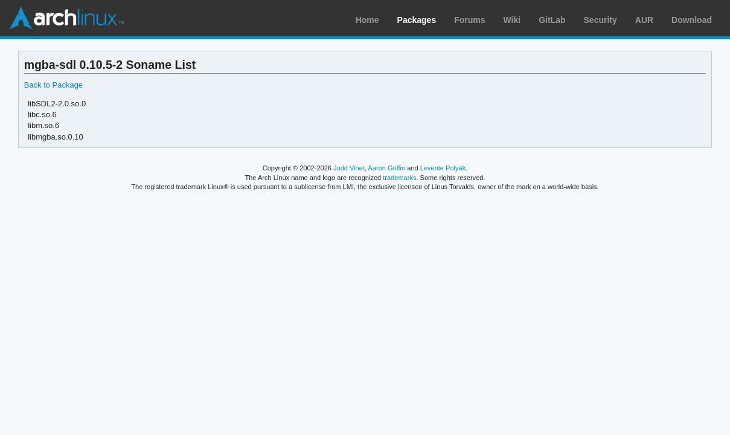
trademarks (399, 177)
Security (600, 20)
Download (691, 20)
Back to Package (53, 84)
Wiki (512, 20)
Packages (417, 20)
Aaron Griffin (386, 168)
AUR (644, 20)
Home (367, 20)
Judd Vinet (349, 168)
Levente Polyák (443, 168)
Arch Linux (66, 18)
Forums (469, 20)
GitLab (552, 20)
